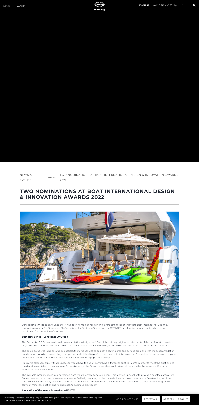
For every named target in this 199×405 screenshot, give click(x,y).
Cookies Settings (127, 400)
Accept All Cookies (175, 400)
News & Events (26, 177)
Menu (6, 6)
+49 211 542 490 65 (162, 5)
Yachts (21, 6)
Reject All (151, 400)
